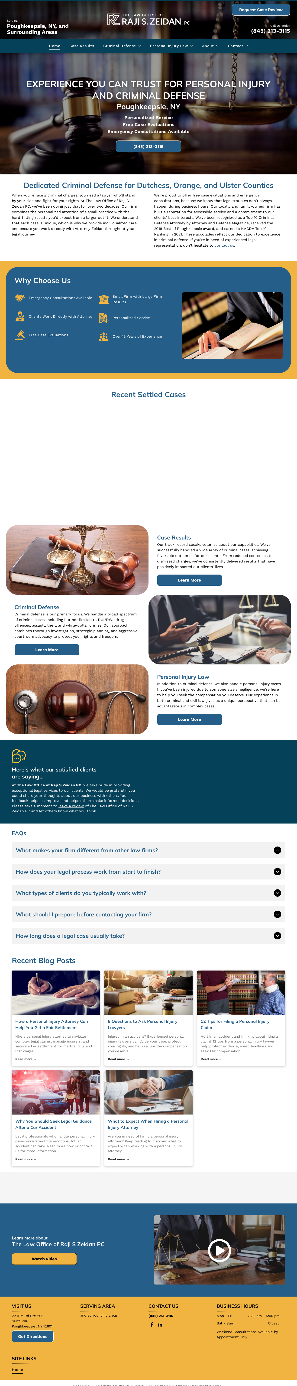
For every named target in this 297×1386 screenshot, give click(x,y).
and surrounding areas (99, 1315)
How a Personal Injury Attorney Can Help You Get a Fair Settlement (51, 1024)
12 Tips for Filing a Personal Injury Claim (235, 1024)
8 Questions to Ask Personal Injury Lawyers (143, 1024)
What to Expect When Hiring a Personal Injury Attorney (148, 1124)
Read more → (26, 1059)
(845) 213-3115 (270, 31)
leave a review (71, 806)
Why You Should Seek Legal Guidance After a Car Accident (53, 1124)
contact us (224, 245)
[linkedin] (160, 1325)
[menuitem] (54, 46)
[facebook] (151, 1325)
